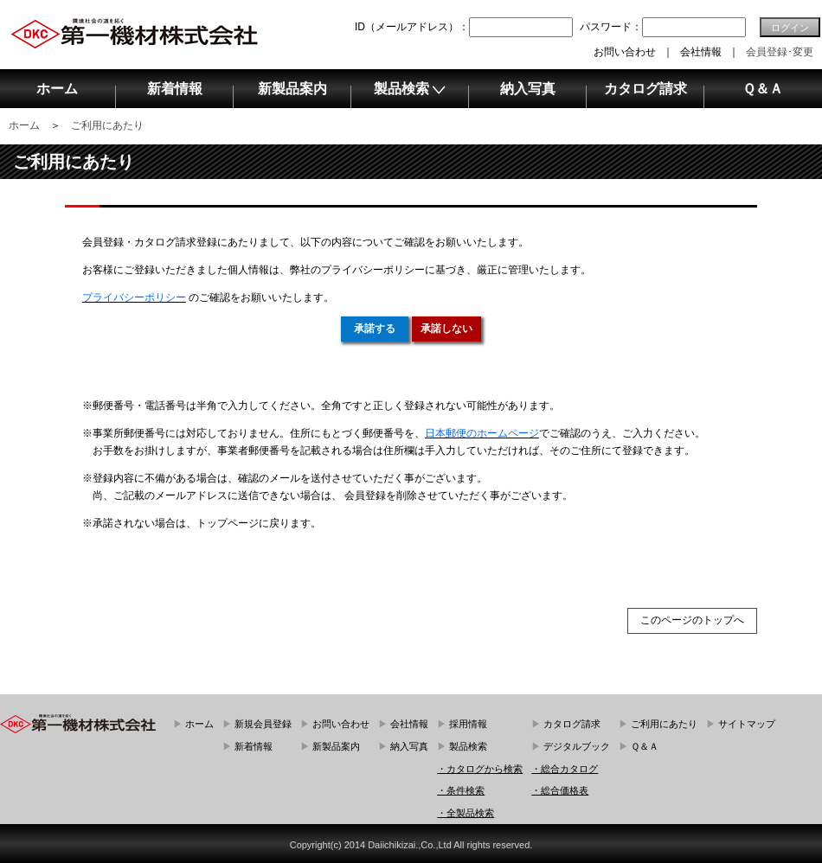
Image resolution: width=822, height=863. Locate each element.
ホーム (24, 125)
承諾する (374, 329)
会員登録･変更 (779, 52)
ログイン (790, 27)
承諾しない (446, 329)
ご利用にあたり (107, 125)
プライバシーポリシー (134, 297)
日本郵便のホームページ (482, 433)
